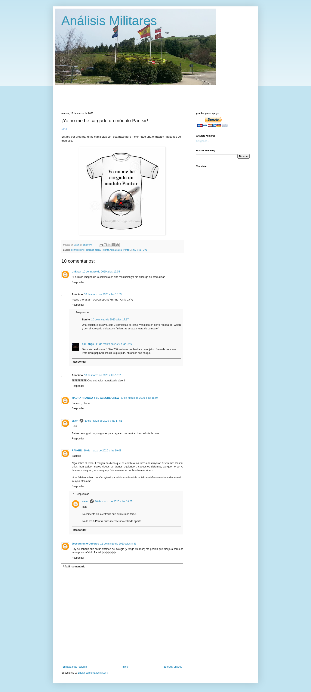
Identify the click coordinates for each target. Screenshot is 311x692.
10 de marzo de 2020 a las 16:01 (102, 375)
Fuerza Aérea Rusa (112, 250)
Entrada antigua (173, 666)
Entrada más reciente (74, 666)
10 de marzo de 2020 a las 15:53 (102, 294)
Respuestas (82, 312)
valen (75, 420)
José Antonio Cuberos (85, 543)
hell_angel (88, 343)
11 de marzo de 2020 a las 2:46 (114, 343)
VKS (139, 250)
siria (133, 250)
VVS (145, 250)
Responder (78, 282)
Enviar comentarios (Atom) (93, 672)
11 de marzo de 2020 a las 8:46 (118, 543)
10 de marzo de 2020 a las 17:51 (103, 420)
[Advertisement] (165, 94)
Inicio (126, 666)
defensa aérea (93, 250)
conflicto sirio (77, 250)
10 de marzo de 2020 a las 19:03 (102, 450)
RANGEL (77, 450)
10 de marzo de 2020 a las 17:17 (110, 319)
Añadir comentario (74, 566)
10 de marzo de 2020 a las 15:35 (101, 271)
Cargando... (203, 141)
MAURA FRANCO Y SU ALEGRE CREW (95, 397)
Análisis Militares (109, 20)
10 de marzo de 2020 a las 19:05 (113, 501)
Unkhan (76, 271)
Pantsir (126, 250)
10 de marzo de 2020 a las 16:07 (139, 397)
